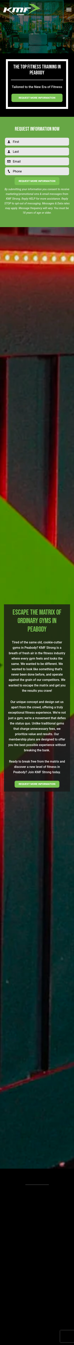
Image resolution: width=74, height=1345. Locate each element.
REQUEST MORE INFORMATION (37, 783)
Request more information (37, 97)
